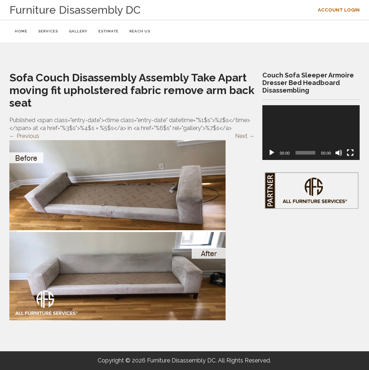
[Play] (271, 152)
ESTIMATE (108, 31)
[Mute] (338, 152)
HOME (21, 31)
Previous (24, 136)
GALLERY (78, 31)
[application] (311, 132)
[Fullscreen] (350, 152)
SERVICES (48, 31)
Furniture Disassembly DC (75, 10)
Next (245, 136)
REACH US (139, 31)
